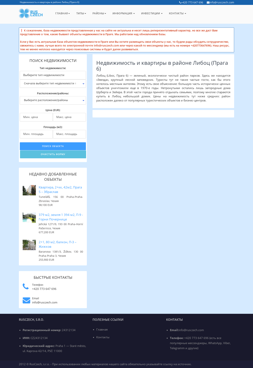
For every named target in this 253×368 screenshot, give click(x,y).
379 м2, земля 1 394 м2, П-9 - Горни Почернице (61, 217)
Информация (124, 13)
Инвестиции (152, 13)
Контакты (177, 13)
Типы (81, 13)
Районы (99, 13)
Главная (62, 13)
